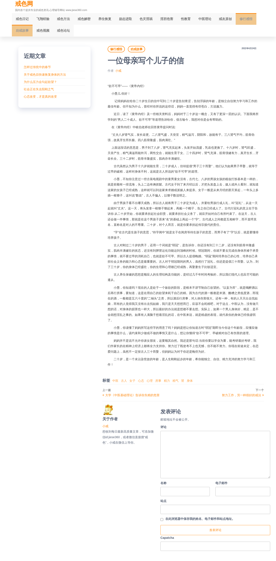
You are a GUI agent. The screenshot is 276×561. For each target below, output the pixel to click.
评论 (163, 429)
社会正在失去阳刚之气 (39, 92)
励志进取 (118, 19)
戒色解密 (79, 19)
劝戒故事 (251, 19)
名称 (163, 485)
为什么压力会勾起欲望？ (40, 84)
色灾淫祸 (138, 19)
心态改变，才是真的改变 (40, 99)
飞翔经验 (40, 19)
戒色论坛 (40, 32)
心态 (141, 383)
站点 (163, 503)
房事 (158, 383)
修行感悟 (231, 19)
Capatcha (167, 540)
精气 (175, 383)
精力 (167, 383)
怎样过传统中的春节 (37, 69)
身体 (190, 383)
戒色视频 (21, 32)
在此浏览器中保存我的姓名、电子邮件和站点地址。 (200, 521)
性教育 (175, 19)
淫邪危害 (157, 19)
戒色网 (24, 3)
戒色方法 (60, 19)
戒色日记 (21, 19)
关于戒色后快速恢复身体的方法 (45, 77)
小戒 (118, 73)
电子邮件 (221, 485)
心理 (150, 383)
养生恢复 (99, 19)
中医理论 (193, 19)
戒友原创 (212, 19)
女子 (132, 383)
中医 (115, 383)
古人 (124, 383)
